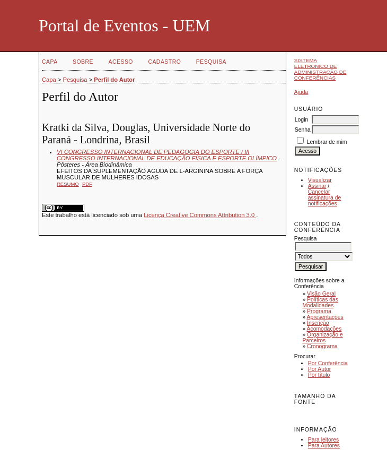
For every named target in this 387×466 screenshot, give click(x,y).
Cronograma (322, 346)
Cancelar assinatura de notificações (324, 197)
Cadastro (164, 62)
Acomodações (324, 329)
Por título (319, 375)
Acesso (121, 62)
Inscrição (318, 323)
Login (301, 120)
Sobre (83, 62)
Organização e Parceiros (322, 337)
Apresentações (325, 317)
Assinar (317, 186)
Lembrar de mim (327, 142)
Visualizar (320, 180)
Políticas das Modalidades (320, 302)
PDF (87, 184)
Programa (319, 311)
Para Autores (324, 445)
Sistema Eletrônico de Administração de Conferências (320, 69)
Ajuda (301, 92)
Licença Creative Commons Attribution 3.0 (200, 215)
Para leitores (323, 440)
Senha (303, 130)
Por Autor (319, 369)
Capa (50, 62)
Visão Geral (321, 294)
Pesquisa (211, 62)
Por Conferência (328, 363)
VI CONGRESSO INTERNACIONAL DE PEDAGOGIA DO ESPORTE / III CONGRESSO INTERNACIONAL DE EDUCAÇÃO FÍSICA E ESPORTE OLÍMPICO (167, 155)
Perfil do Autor (114, 79)
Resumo (68, 184)
